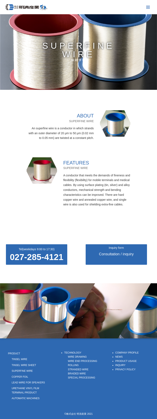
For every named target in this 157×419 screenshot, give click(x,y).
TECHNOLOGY (72, 352)
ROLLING (73, 365)
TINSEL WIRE (19, 359)
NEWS (119, 356)
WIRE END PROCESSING (82, 361)
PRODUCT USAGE (126, 361)
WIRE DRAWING (77, 356)
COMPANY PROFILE (127, 352)
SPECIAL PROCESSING (81, 377)
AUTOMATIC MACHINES (25, 398)
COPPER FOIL (20, 376)
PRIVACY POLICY (125, 369)
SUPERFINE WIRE (22, 370)
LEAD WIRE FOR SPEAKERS (28, 382)
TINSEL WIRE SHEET (24, 365)
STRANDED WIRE (78, 369)
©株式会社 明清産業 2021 (78, 413)
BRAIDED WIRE (77, 373)
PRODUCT (14, 353)
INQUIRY (120, 365)
